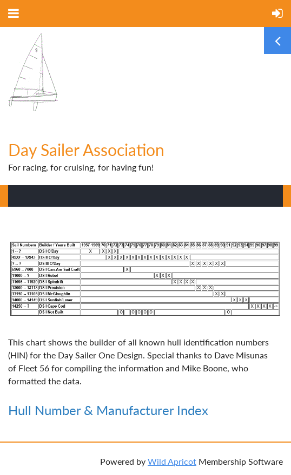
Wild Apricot (172, 461)
